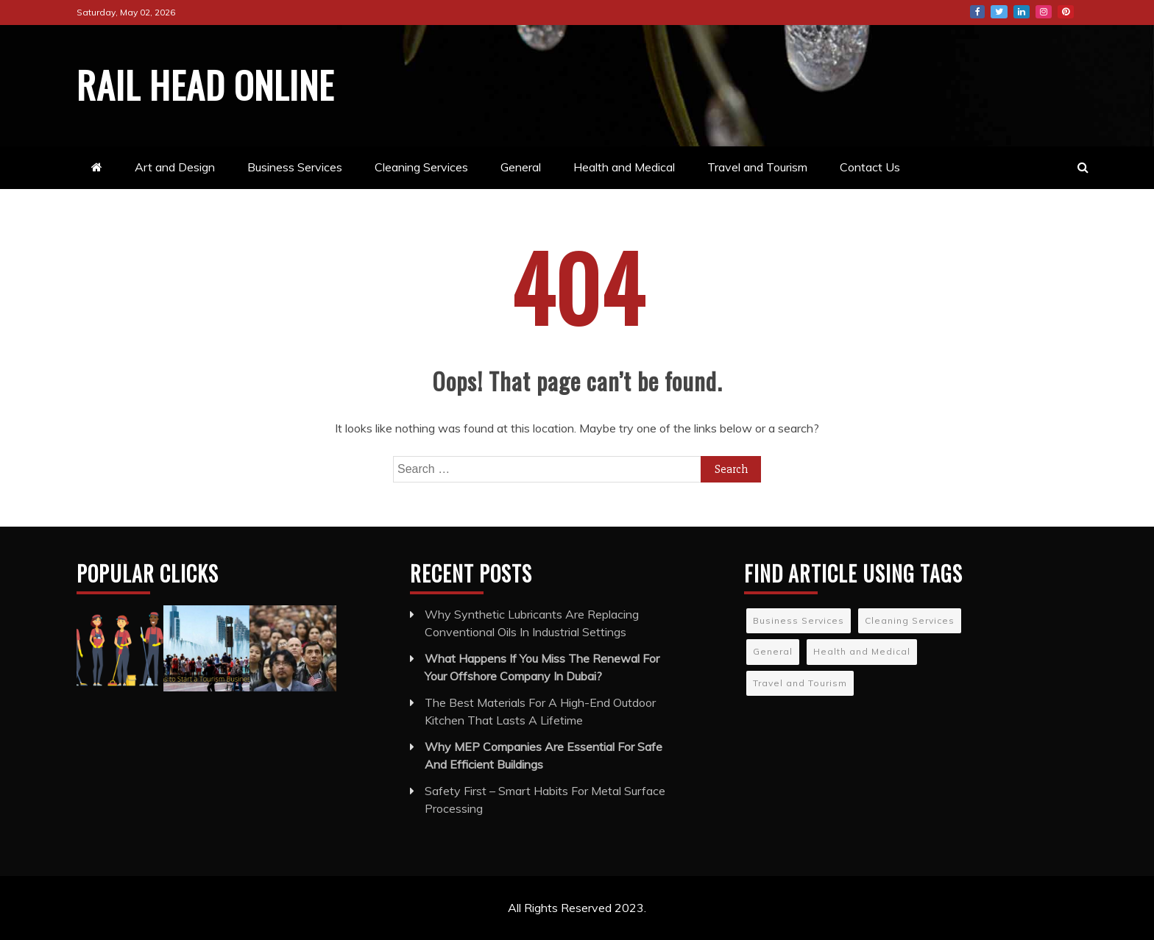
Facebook (977, 11)
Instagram (1044, 11)
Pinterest (1066, 11)
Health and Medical (624, 167)
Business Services (294, 167)
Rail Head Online (205, 84)
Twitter (999, 11)
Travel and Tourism (757, 167)
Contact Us (870, 167)
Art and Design (175, 167)
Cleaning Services (421, 167)
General (520, 167)
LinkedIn (1021, 11)
